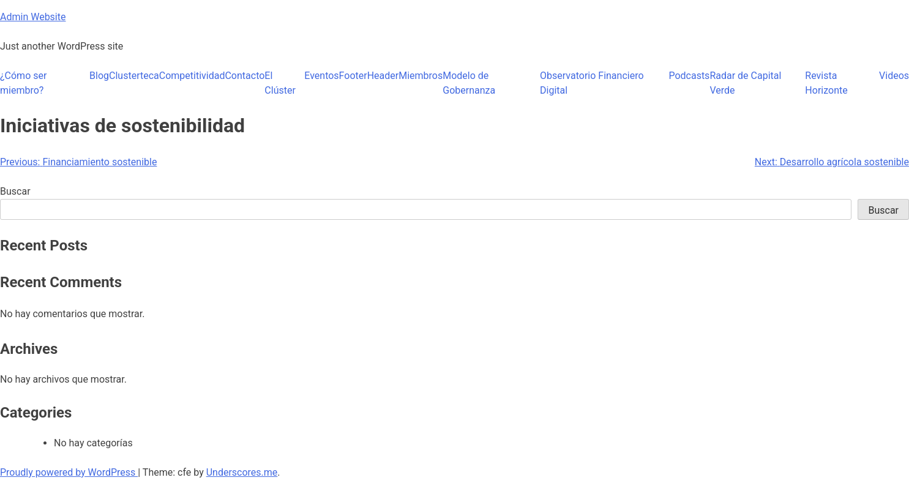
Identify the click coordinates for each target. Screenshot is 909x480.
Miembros (420, 75)
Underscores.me (242, 472)
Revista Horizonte (826, 83)
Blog (99, 75)
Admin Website (32, 17)
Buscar (15, 191)
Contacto (244, 75)
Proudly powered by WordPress (69, 472)
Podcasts (688, 75)
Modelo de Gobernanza (469, 83)
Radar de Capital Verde (745, 83)
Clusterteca (134, 75)
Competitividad (192, 75)
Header (383, 75)
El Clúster (280, 83)
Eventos (321, 75)
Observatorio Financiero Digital (592, 83)
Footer (353, 75)
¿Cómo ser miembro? (23, 83)
